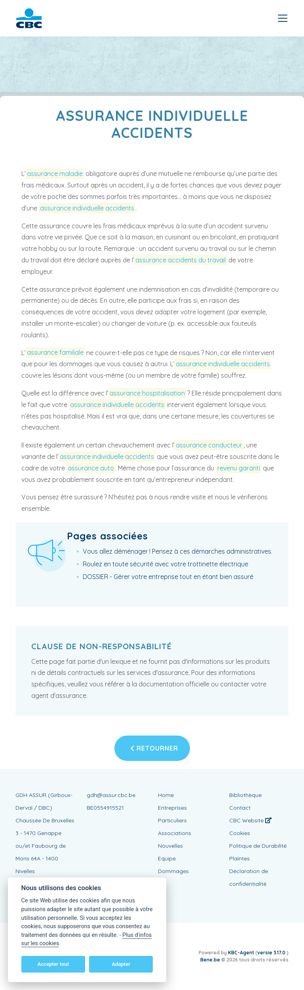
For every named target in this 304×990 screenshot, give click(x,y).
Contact (240, 807)
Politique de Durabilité (258, 845)
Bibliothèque (245, 795)
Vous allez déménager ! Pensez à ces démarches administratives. (177, 551)
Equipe (167, 858)
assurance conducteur (209, 445)
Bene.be (210, 960)
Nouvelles (170, 845)
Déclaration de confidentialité (248, 877)
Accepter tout (53, 964)
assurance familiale (55, 353)
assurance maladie (55, 174)
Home (166, 795)
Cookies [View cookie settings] (239, 833)
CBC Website (250, 820)
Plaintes (239, 858)
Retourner (154, 748)
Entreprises (172, 807)
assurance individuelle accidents (87, 208)
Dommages (173, 871)
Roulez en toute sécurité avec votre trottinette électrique (165, 564)
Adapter (121, 964)
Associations (174, 833)
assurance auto (91, 468)
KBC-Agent (241, 953)
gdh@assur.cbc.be (111, 795)
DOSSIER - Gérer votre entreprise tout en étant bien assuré (168, 577)
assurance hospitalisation (147, 393)
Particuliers (172, 820)
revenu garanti (238, 468)
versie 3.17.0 (272, 953)
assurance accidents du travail (180, 260)
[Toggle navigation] (282, 18)
